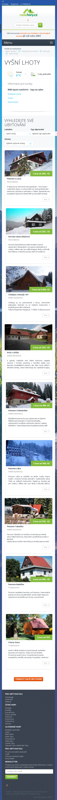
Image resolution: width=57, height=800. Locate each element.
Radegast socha (14, 93)
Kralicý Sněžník (10, 715)
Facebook (7, 785)
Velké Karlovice (15, 297)
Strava (8, 139)
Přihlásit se (27, 4)
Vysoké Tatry (10, 743)
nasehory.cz (23, 7)
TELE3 (50, 797)
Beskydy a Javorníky (12, 730)
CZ (3, 1)
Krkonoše (8, 717)
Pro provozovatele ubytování (16, 752)
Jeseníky (8, 710)
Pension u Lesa (14, 178)
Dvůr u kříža (13, 352)
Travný (10, 98)
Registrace (15, 4)
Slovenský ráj (10, 739)
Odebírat (11, 777)
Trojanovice (13, 587)
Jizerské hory (10, 712)
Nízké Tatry (9, 737)
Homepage (9, 697)
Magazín (8, 701)
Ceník (7, 754)
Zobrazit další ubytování (28, 679)
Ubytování (9, 699)
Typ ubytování (37, 129)
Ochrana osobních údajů (14, 756)
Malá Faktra (9, 734)
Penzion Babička (16, 584)
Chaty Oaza (14, 642)
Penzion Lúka (14, 468)
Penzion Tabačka (15, 526)
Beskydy (8, 708)
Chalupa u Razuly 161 (18, 294)
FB (29, 20)
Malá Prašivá (13, 102)
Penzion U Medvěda (17, 410)
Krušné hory (9, 719)
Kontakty (5, 4)
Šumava (8, 724)
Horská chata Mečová (19, 236)
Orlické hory (9, 721)
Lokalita (8, 129)
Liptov (7, 732)
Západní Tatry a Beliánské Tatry (16, 745)
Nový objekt (9, 758)
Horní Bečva (12, 182)
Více (45, 199)
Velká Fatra (9, 741)
